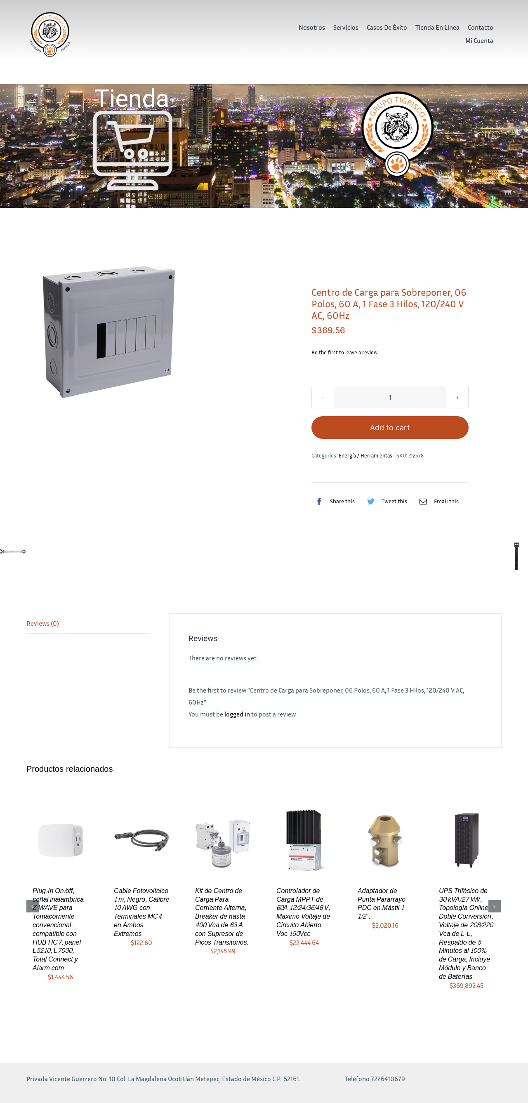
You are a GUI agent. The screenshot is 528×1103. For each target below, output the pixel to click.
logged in (237, 714)
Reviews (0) (42, 623)
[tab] (88, 623)
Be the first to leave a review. (345, 352)
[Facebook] (333, 501)
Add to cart (390, 427)
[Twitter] (385, 501)
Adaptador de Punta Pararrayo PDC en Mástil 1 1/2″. (381, 903)
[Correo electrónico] (437, 501)
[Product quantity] (390, 397)
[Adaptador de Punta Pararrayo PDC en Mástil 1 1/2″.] (385, 839)
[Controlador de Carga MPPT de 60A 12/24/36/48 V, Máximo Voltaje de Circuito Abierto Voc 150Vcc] (304, 839)
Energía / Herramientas (365, 455)
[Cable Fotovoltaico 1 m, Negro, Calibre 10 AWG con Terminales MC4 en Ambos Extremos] (142, 839)
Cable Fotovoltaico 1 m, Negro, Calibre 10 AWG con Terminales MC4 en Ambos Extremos (142, 912)
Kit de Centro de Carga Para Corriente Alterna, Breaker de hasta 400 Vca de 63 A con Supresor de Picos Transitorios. (222, 916)
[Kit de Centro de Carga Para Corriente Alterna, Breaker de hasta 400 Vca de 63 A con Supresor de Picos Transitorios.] (223, 839)
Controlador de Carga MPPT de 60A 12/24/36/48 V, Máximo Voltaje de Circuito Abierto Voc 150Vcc (303, 912)
